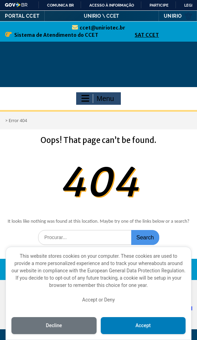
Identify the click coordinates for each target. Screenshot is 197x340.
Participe (159, 5)
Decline (54, 325)
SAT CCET (147, 35)
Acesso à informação (111, 5)
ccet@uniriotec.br (102, 28)
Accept (143, 325)
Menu (97, 98)
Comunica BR (60, 5)
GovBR (16, 4)
